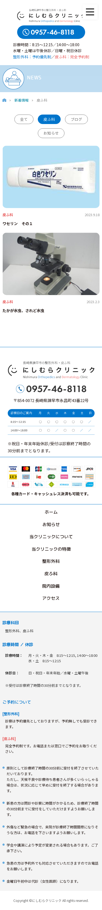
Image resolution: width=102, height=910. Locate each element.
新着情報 (21, 100)
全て (24, 119)
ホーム (51, 512)
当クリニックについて (51, 537)
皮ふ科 (49, 119)
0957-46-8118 (52, 32)
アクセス (51, 598)
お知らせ (51, 133)
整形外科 (51, 561)
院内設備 (51, 586)
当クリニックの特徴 (51, 549)
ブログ (76, 119)
